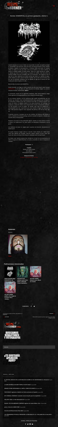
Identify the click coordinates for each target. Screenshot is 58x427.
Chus (9, 255)
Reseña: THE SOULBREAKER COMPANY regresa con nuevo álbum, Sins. (22, 403)
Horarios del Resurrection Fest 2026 (13, 410)
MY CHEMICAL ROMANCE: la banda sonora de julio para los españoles (22, 395)
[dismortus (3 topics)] (5, 373)
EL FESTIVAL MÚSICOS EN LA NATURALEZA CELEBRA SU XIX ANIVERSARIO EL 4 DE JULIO (26, 379)
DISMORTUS (11, 88)
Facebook (22, 157)
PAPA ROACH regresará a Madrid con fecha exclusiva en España (20, 391)
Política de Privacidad (31, 420)
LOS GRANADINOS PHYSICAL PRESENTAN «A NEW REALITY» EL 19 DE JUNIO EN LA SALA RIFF (27, 414)
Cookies (23, 420)
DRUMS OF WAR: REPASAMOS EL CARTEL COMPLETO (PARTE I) (20, 388)
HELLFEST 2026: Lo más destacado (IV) (14, 399)
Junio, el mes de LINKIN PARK (11, 406)
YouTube (35, 157)
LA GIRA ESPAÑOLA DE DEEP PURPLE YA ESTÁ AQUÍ (17, 384)
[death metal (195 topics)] (11, 373)
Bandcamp (29, 157)
